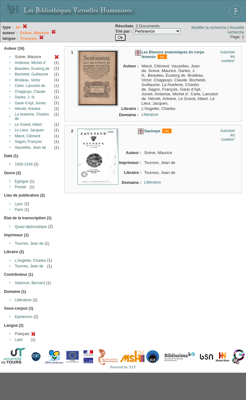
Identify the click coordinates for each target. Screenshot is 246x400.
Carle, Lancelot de (30, 86)
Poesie (20, 187)
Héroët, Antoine (27, 109)
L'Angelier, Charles (30, 260)
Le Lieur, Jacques (29, 130)
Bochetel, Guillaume (31, 74)
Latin (19, 340)
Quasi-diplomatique (31, 227)
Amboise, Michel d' (30, 63)
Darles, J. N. (25, 97)
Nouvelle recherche (236, 29)
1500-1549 (23, 164)
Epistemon (23, 317)
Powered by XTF (123, 367)
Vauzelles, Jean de (30, 147)
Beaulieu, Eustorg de (32, 68)
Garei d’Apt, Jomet (30, 103)
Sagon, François (28, 141)
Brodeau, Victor (27, 80)
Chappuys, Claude (30, 91)
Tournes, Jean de (29, 243)
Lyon (19, 204)
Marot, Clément (27, 136)
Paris (19, 209)
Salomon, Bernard (30, 283)
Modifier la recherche (209, 27)
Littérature (23, 300)
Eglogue (21, 181)
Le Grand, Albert (28, 124)
